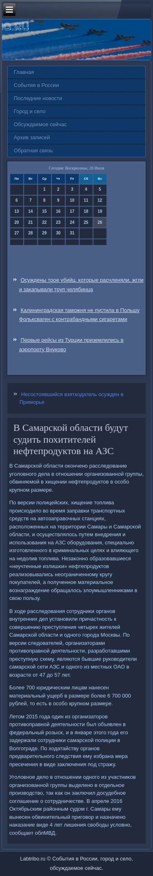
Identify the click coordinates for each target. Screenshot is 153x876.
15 (44, 211)
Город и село (30, 111)
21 (30, 222)
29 (44, 233)
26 (100, 222)
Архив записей (32, 137)
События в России (36, 85)
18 (86, 211)
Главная (24, 72)
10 (72, 200)
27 (16, 233)
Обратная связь (33, 150)
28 (30, 233)
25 (86, 222)
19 (100, 211)
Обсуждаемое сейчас (40, 124)
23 (58, 222)
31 (72, 233)
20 (16, 222)
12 (100, 200)
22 (44, 222)
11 (86, 200)
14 (30, 211)
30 (58, 233)
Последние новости (38, 98)
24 (72, 222)
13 (16, 211)
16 (58, 211)
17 (72, 211)
